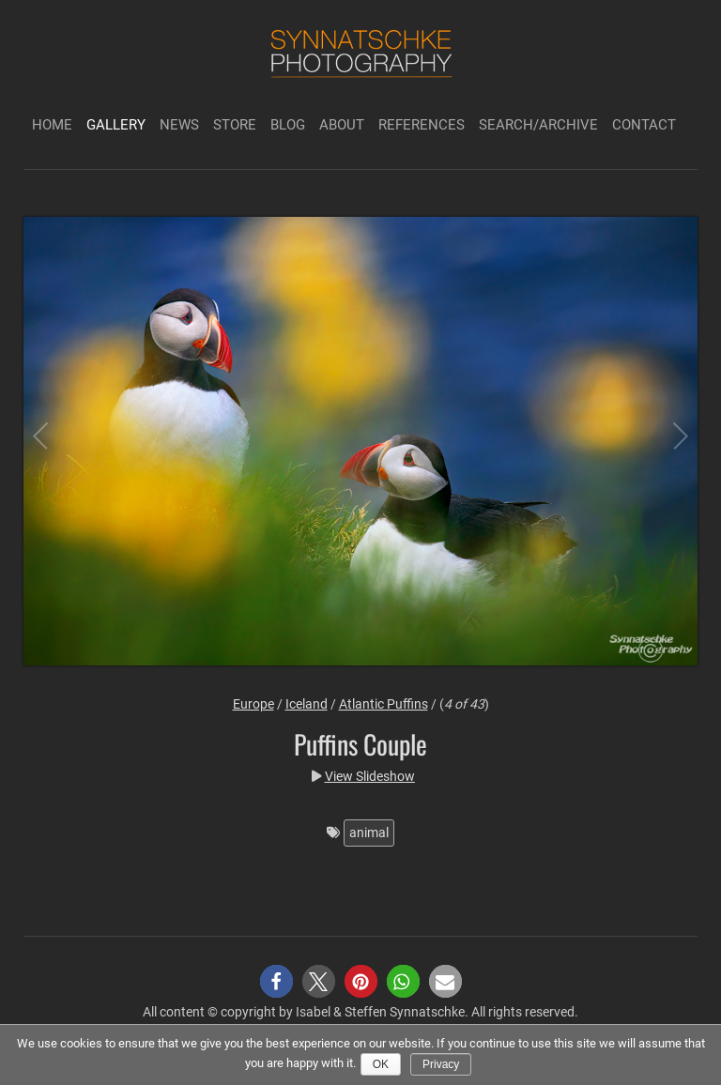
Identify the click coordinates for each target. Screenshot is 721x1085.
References (421, 124)
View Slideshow (370, 776)
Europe (253, 703)
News (179, 124)
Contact (644, 124)
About (341, 124)
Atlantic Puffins (383, 703)
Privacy (440, 1064)
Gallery (116, 124)
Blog (287, 124)
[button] (276, 981)
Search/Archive (538, 124)
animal (369, 832)
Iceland (306, 703)
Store (234, 124)
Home (52, 124)
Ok (381, 1064)
